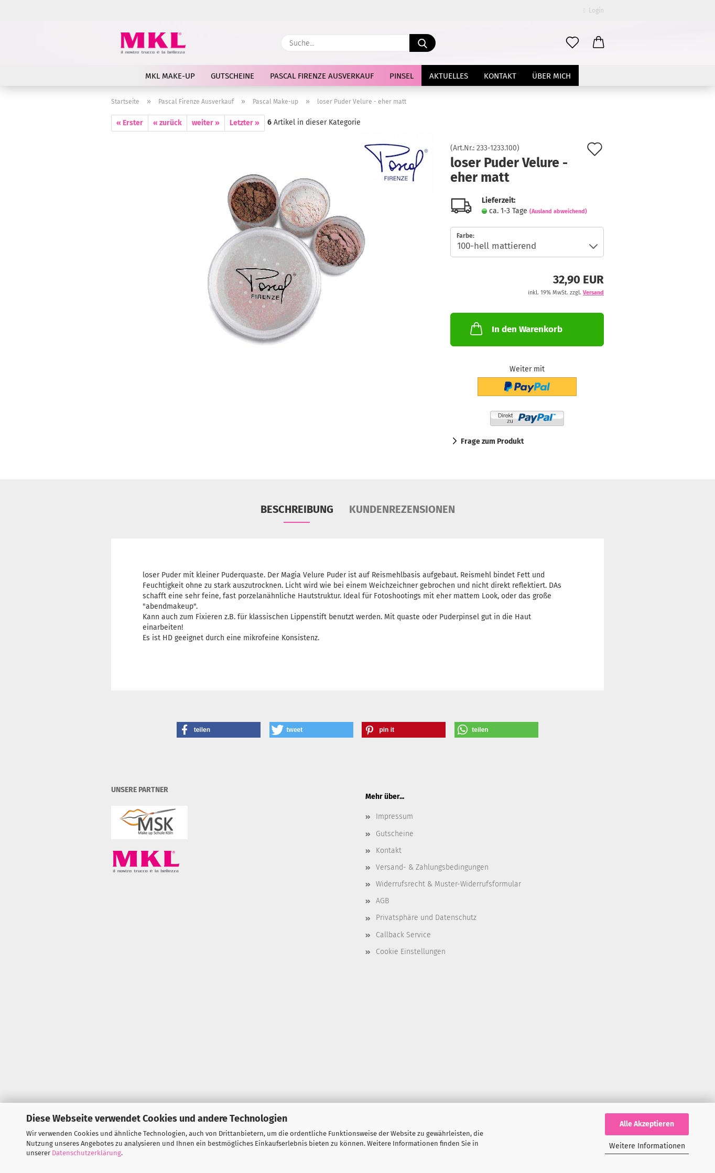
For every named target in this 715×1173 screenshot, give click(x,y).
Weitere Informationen (647, 1146)
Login (593, 10)
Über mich (551, 76)
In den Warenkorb (515, 328)
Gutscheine (232, 76)
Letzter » (244, 122)
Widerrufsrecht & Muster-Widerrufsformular (448, 884)
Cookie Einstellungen (411, 951)
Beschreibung (297, 509)
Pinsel (401, 76)
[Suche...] (422, 43)
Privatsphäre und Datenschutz (426, 917)
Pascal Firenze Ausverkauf (322, 76)
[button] (599, 43)
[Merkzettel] (572, 43)
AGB (382, 900)
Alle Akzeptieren (647, 1124)
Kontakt (500, 76)
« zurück (167, 122)
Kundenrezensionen (402, 509)
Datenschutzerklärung (86, 1153)
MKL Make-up (170, 76)
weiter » (206, 122)
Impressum (394, 816)
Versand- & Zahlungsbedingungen (432, 867)
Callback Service (403, 934)
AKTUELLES (448, 76)
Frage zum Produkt (492, 441)
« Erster (129, 122)
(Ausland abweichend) (558, 211)
